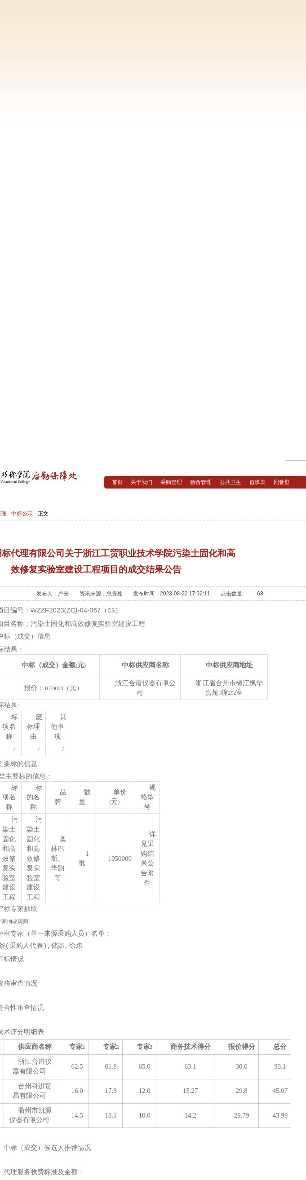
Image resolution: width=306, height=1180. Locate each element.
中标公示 (22, 514)
